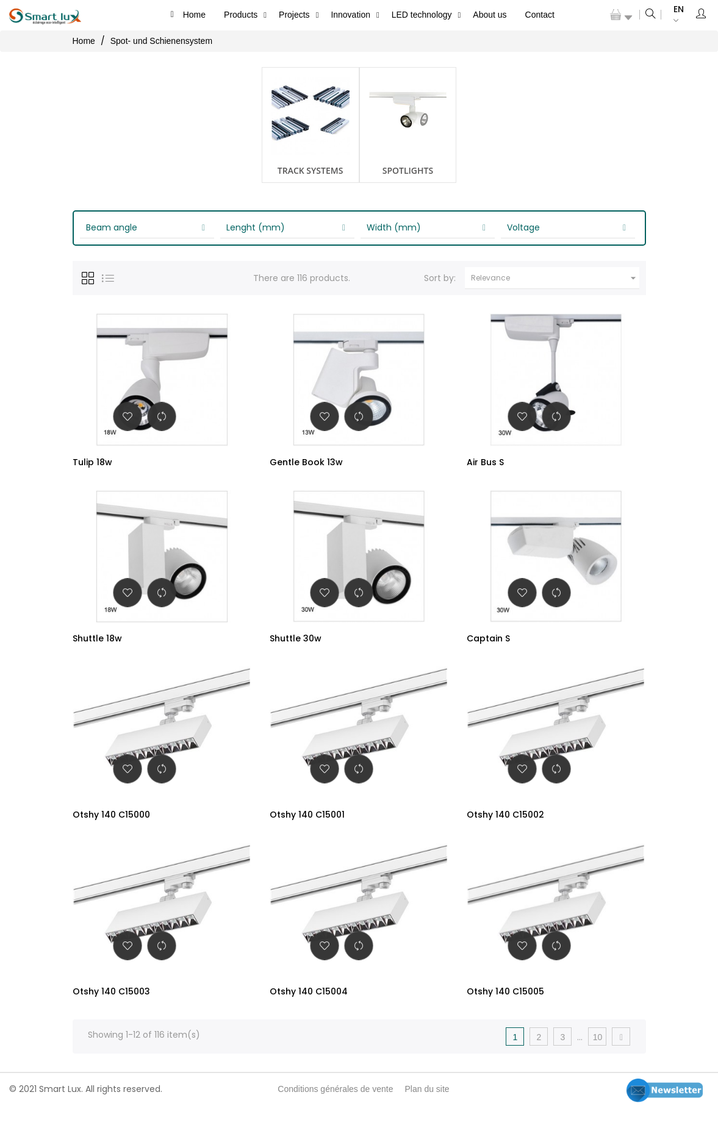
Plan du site (426, 1111)
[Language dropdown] (672, 15)
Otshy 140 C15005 (505, 1008)
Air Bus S (485, 462)
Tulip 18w (92, 462)
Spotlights (407, 170)
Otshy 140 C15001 (307, 826)
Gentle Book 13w (306, 462)
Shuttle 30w (295, 644)
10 (598, 1060)
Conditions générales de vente (335, 1111)
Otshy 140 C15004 (309, 1008)
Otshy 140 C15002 (505, 826)
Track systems (310, 170)
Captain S (488, 644)
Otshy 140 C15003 (111, 1008)
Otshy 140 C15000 (111, 826)
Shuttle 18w (97, 644)
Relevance (555, 278)
